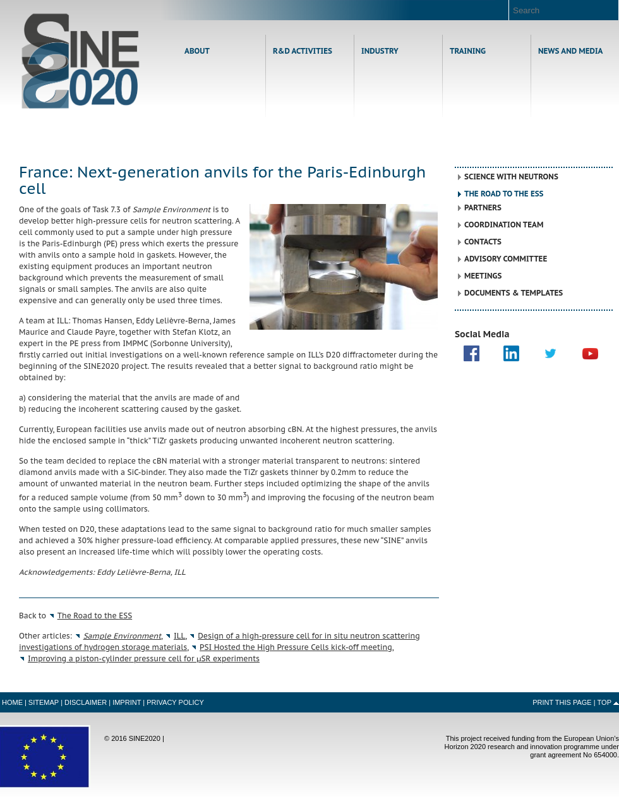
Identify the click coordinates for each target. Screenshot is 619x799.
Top (604, 702)
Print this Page (562, 702)
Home (80, 61)
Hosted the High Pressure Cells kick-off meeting (296, 647)
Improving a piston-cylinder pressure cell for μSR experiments (144, 658)
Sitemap (43, 702)
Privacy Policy (175, 702)
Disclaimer (85, 702)
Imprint (126, 702)
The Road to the (95, 615)
